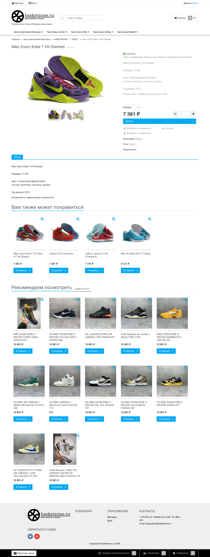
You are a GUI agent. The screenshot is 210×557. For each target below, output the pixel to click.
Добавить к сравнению (137, 133)
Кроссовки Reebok (126, 32)
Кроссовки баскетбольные (27, 32)
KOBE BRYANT (61, 39)
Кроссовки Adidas (102, 32)
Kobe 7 (132, 144)
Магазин (17, 3)
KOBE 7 (75, 39)
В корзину (23, 270)
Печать (167, 128)
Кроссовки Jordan (56, 32)
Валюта (190, 3)
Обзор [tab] (17, 157)
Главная (15, 39)
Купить (159, 121)
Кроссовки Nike (79, 32)
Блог (33, 3)
